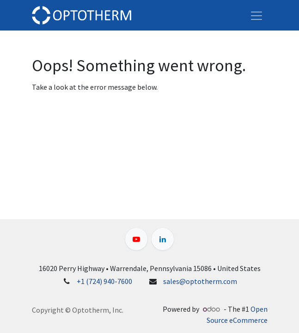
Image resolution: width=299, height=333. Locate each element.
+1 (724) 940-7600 (104, 281)
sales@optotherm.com (200, 281)
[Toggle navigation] (256, 15)
